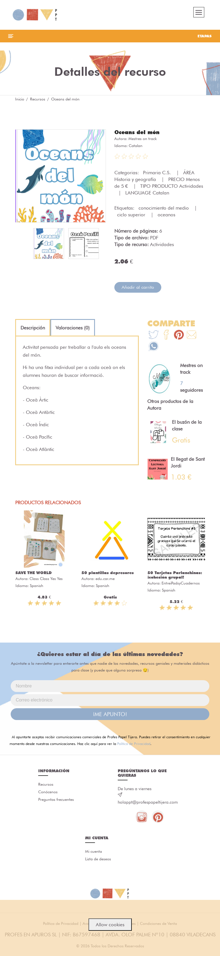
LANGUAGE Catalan (147, 195)
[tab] (33, 330)
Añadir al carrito (138, 289)
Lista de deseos (98, 862)
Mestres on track (142, 140)
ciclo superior (132, 216)
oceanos (166, 216)
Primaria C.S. (157, 174)
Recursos (37, 101)
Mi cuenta (93, 854)
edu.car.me (105, 581)
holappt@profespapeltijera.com (148, 804)
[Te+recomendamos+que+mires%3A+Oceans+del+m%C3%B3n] (166, 337)
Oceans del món (138, 134)
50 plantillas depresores (107, 575)
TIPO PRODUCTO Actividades (171, 188)
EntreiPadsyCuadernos (181, 585)
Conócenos (48, 794)
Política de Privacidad (133, 746)
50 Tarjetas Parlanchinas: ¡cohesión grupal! (175, 577)
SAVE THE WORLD (33, 575)
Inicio (19, 101)
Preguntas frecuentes (56, 802)
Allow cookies (110, 924)
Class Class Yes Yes (46, 581)
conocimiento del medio (164, 210)
